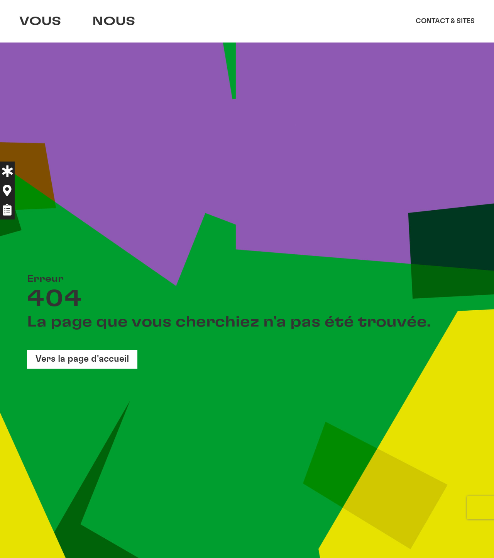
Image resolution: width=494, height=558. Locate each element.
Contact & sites (445, 21)
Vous (40, 21)
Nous (115, 21)
